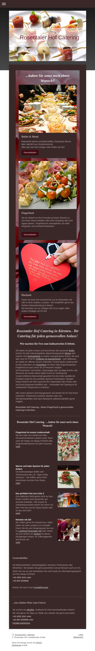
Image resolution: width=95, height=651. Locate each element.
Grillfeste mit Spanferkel (47, 359)
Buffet (71, 350)
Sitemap (31, 635)
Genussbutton (30, 152)
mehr (18, 446)
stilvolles (30, 610)
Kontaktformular (41, 587)
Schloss (37, 534)
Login (81, 634)
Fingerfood (41, 365)
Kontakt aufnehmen (21, 623)
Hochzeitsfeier (33, 356)
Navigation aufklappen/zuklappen (47, 4)
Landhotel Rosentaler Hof (29, 531)
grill (59, 359)
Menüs (68, 353)
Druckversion (19, 635)
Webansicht (78, 637)
